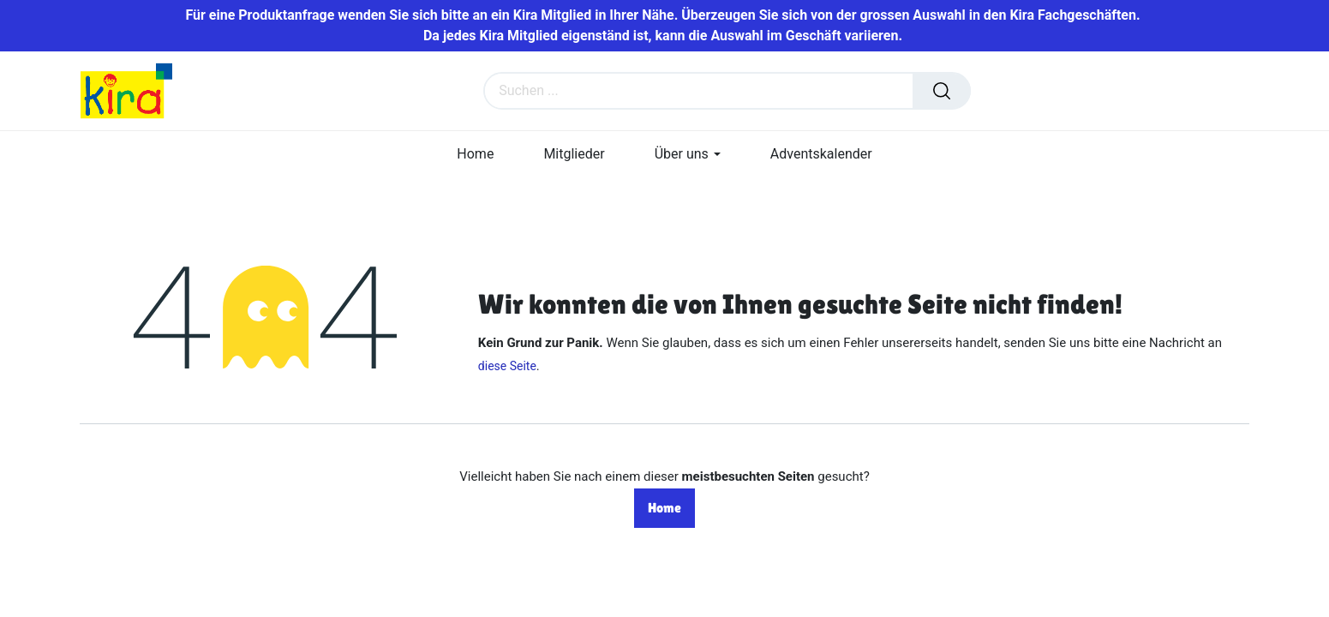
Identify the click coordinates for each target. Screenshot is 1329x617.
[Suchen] (942, 91)
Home (664, 508)
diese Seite (507, 366)
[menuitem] (475, 154)
